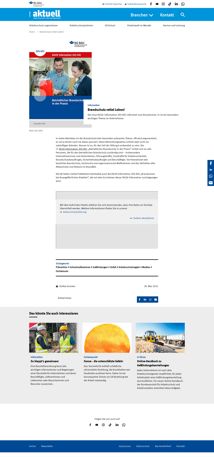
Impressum (125, 451)
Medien (146, 272)
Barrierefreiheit (163, 451)
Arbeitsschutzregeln (129, 272)
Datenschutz (143, 451)
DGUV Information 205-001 (73, 154)
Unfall (113, 272)
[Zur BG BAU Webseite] (41, 5)
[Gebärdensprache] (135, 6)
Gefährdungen (100, 272)
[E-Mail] (210, 182)
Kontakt (167, 19)
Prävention (62, 272)
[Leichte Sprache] (112, 6)
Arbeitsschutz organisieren (43, 29)
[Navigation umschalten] (183, 18)
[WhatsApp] (210, 176)
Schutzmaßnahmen (80, 272)
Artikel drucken (67, 291)
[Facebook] (210, 163)
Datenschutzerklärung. (75, 217)
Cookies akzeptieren (143, 223)
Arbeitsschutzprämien (81, 29)
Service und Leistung (174, 29)
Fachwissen (62, 276)
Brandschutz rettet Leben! (52, 37)
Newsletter (47, 451)
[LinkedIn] (211, 170)
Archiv (32, 451)
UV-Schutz (110, 29)
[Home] (44, 17)
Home (32, 37)
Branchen (142, 19)
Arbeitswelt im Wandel (139, 29)
